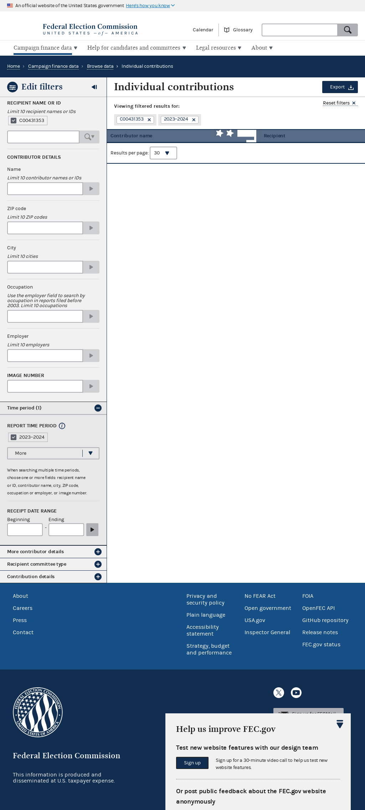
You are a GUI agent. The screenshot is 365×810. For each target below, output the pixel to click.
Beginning (18, 519)
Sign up (192, 763)
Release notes (320, 631)
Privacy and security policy (205, 598)
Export (337, 86)
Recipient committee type (36, 563)
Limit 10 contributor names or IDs (44, 177)
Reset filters (336, 102)
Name (14, 168)
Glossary (243, 30)
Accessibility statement (202, 629)
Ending (56, 519)
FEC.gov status (321, 643)
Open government (268, 607)
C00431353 (31, 120)
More (20, 452)
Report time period (32, 425)
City (11, 247)
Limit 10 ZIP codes (27, 216)
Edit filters (42, 86)
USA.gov (255, 619)
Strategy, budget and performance (209, 648)
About (20, 595)
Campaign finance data (53, 65)
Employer (18, 335)
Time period (24, 407)
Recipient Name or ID (34, 102)
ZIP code (16, 207)
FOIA (307, 595)
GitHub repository (325, 619)
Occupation (20, 286)
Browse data (100, 65)
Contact (23, 631)
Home (13, 65)
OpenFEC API (318, 607)
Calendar (203, 30)
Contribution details (31, 576)
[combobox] (300, 30)
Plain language (205, 614)
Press (20, 619)
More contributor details (35, 551)
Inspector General (267, 631)
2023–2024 (32, 436)
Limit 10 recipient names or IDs (41, 110)
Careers (22, 607)
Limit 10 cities (22, 255)
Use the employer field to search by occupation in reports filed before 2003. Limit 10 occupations (46, 299)
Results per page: (143, 157)
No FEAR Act (260, 595)
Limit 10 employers (28, 344)
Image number (25, 374)
